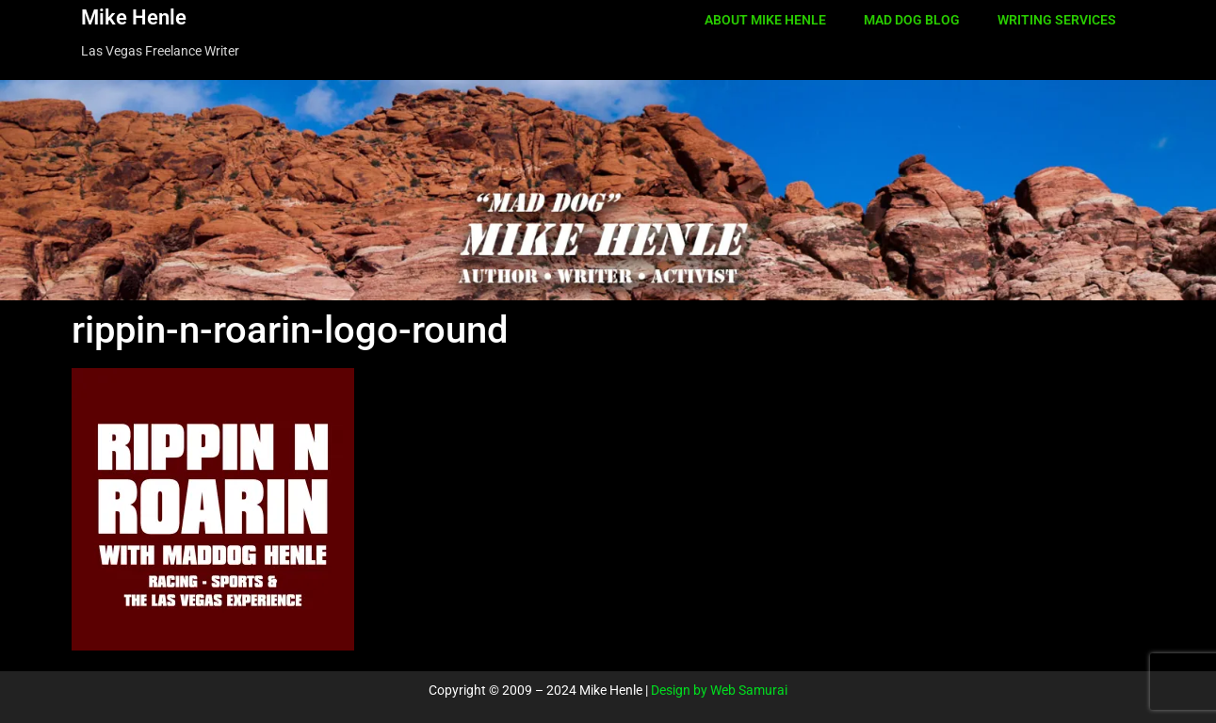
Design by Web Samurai (719, 690)
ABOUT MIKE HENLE (765, 19)
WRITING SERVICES (1056, 19)
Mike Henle (133, 17)
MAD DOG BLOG (912, 19)
